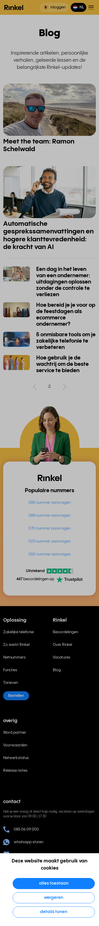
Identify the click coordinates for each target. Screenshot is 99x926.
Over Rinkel (62, 645)
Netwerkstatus (16, 758)
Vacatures (61, 657)
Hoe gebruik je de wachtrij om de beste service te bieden (62, 364)
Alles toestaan (54, 883)
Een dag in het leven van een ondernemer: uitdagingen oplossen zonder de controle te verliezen (63, 282)
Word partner (14, 733)
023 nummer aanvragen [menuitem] (49, 541)
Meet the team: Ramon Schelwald (38, 145)
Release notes (15, 771)
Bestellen (16, 696)
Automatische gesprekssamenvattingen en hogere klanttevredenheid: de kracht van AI (48, 235)
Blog (57, 670)
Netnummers (14, 657)
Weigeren (53, 897)
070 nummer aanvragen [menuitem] (49, 528)
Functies (10, 670)
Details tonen (53, 912)
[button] (78, 7)
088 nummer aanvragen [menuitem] (49, 515)
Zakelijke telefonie (18, 632)
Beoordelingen (65, 632)
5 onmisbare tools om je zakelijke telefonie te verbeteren (66, 341)
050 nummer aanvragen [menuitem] (50, 554)
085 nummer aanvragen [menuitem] (49, 503)
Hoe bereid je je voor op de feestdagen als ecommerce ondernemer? (65, 315)
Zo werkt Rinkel (16, 645)
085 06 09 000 (21, 829)
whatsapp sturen (23, 842)
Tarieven (10, 683)
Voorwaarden (15, 745)
